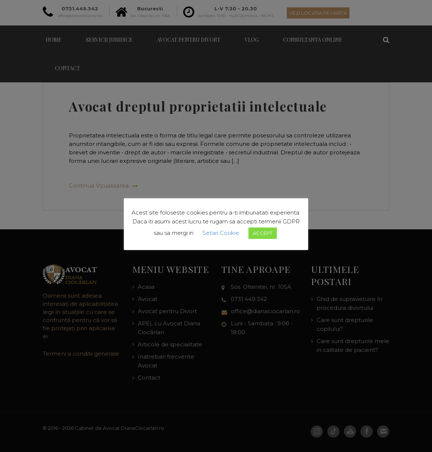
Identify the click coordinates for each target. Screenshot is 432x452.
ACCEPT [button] (262, 233)
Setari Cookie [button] (220, 232)
